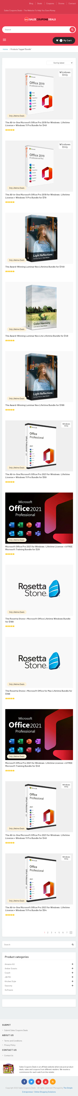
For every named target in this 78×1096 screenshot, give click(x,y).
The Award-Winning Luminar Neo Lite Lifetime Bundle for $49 (36, 335)
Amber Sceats (11, 968)
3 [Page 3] (51, 932)
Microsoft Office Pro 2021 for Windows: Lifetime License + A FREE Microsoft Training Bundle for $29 (38, 548)
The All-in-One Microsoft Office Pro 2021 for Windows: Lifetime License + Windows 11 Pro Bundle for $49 (37, 836)
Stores (61, 3)
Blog (31, 3)
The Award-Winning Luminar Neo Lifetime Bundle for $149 (34, 266)
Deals (39, 3)
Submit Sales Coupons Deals (16, 1030)
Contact (72, 3)
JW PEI (8, 977)
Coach (7, 972)
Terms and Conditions (13, 1041)
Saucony (8, 985)
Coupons (50, 3)
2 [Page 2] (47, 932)
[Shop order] (59, 63)
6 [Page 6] (63, 932)
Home (5, 49)
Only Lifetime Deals (16, 116)
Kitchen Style (10, 981)
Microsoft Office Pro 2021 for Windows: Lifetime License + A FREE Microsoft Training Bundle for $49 (38, 764)
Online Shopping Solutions (45, 1092)
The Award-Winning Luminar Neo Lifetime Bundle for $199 (34, 405)
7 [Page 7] (66, 932)
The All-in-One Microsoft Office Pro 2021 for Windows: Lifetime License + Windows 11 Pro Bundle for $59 (37, 476)
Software (9, 990)
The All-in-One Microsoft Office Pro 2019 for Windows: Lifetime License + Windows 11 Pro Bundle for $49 (37, 124)
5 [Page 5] (59, 932)
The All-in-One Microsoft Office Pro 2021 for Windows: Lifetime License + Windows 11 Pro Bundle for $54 (37, 909)
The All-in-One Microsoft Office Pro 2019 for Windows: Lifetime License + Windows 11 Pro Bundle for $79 (37, 196)
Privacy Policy (9, 1045)
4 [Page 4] (55, 932)
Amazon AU (10, 964)
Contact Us (8, 1055)
